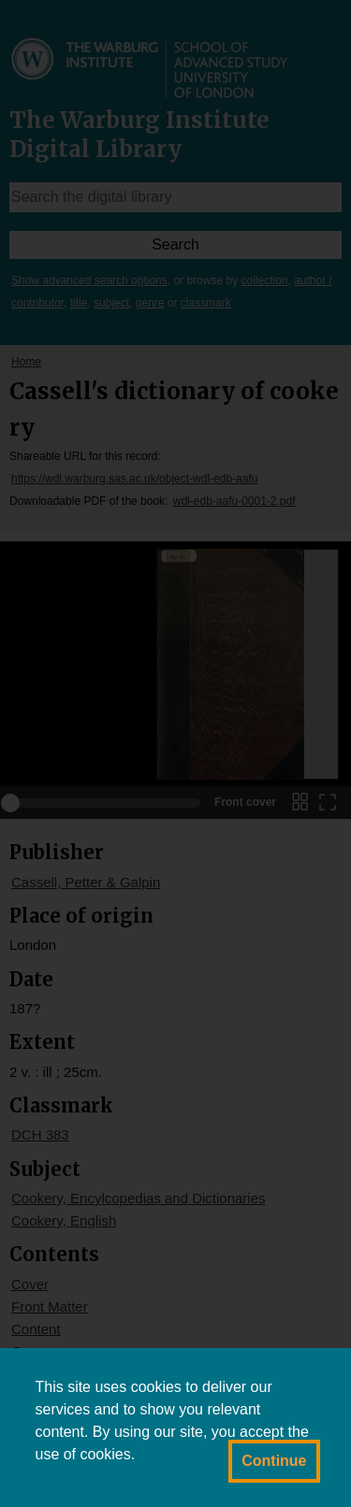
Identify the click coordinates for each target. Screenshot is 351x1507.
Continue (273, 1461)
